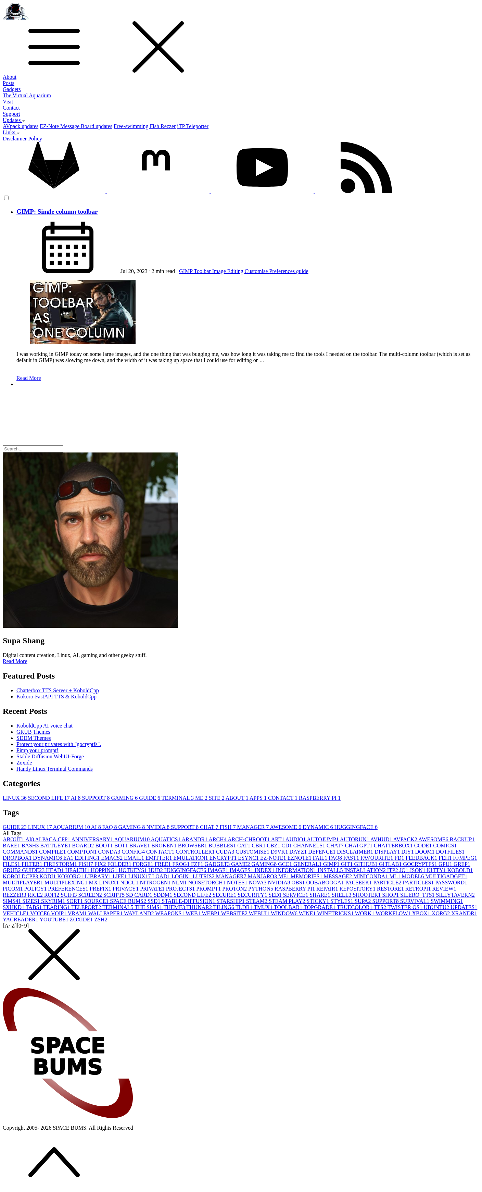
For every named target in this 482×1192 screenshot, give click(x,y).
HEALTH (78, 870)
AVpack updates (20, 126)
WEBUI (260, 913)
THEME (174, 907)
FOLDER (119, 864)
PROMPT (209, 889)
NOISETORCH (207, 882)
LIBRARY (99, 876)
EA (69, 858)
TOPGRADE (320, 907)
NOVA (258, 882)
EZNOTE (300, 858)
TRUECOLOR (355, 907)
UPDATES (464, 907)
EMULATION (191, 858)
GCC (285, 864)
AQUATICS (166, 839)
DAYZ (298, 852)
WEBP (211, 913)
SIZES (31, 901)
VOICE (40, 913)
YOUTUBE (54, 919)
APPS (259, 798)
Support (11, 114)
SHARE (320, 895)
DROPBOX (18, 858)
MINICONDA (371, 876)
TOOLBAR (289, 907)
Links (11, 132)
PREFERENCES (68, 889)
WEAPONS (170, 913)
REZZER (15, 895)
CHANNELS (310, 845)
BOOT (104, 845)
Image (219, 271)
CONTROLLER (196, 852)
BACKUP (462, 839)
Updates (14, 120)
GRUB (12, 870)
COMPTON (82, 852)
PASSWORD (451, 882)
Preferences (282, 271)
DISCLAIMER (356, 852)
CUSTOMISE (253, 852)
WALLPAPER (106, 913)
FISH (228, 827)
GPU (446, 864)
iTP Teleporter (192, 126)
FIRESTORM (60, 864)
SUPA (363, 901)
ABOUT (238, 798)
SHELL (342, 895)
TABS (34, 907)
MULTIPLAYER (24, 882)
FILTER (33, 864)
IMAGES (242, 870)
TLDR (245, 907)
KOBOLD (460, 870)
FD (399, 858)
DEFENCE (322, 852)
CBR (259, 845)
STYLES (342, 901)
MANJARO (263, 876)
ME (202, 798)
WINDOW (285, 913)
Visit (8, 101)
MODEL (413, 876)
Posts (8, 83)
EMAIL (134, 858)
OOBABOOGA (325, 882)
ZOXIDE (82, 919)
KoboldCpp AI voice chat (44, 726)
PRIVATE (153, 889)
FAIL (321, 858)
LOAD (161, 876)
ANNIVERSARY (92, 839)
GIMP (186, 271)
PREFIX (101, 889)
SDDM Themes (33, 738)
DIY (408, 852)
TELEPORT (86, 907)
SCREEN (90, 895)
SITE (217, 798)
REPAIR (327, 889)
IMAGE (218, 870)
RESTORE (391, 889)
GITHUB (366, 864)
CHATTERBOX (394, 845)
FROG (181, 864)
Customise (257, 271)
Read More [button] (15, 661)
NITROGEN (156, 882)
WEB (194, 913)
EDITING (88, 858)
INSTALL (331, 870)
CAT (244, 845)
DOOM (425, 852)
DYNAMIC (318, 827)
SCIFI (69, 895)
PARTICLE (388, 882)
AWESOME (286, 827)
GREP (462, 864)
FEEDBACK (422, 858)
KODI (48, 876)
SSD (155, 901)
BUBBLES (222, 845)
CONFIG (134, 852)
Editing (236, 271)
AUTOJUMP (323, 839)
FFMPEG (465, 858)
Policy (35, 138)
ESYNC (249, 858)
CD (287, 845)
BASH (31, 845)
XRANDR (464, 913)
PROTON (235, 889)
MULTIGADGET (446, 876)
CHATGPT (359, 845)
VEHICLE (16, 913)
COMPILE (53, 852)
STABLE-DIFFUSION (189, 901)
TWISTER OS (406, 907)
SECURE (225, 895)
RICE (35, 895)
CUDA (226, 852)
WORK (365, 913)
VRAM (78, 913)
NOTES (238, 882)
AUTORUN (355, 839)
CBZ (274, 845)
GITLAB (391, 864)
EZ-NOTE (274, 858)
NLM (180, 882)
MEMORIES (307, 876)
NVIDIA (158, 827)
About (9, 77)
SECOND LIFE (49, 798)
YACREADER (21, 919)
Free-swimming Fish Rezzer (145, 126)
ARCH (218, 839)
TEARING (57, 907)
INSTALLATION (365, 870)
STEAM (257, 901)
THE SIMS (149, 907)
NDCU (130, 882)
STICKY (319, 901)
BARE (12, 845)
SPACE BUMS (129, 901)
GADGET (217, 864)
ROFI (52, 895)
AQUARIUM (72, 827)
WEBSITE (235, 913)
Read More (28, 378)
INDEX (265, 870)
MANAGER (253, 827)
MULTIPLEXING (67, 882)
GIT (347, 864)
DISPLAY (388, 852)
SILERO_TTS (418, 895)
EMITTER (159, 858)
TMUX (264, 907)
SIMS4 (12, 901)
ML (395, 876)
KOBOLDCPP (21, 876)
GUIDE (150, 798)
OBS (298, 882)
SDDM (164, 895)
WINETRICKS (336, 913)
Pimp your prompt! (37, 750)
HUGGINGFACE (356, 827)
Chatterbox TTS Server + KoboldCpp (57, 690)
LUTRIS (204, 876)
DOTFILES (450, 852)
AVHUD (381, 839)
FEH (446, 858)
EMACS (112, 858)
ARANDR (195, 839)
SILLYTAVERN (455, 895)
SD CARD (140, 895)
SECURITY (253, 895)
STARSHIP (231, 901)
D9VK (280, 852)
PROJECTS (181, 889)
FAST (351, 858)
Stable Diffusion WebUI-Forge (50, 756)
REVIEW (444, 889)
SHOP (391, 895)
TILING (224, 907)
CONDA (110, 852)
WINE (308, 913)
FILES (12, 864)
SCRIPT (114, 895)
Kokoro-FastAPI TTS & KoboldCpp (56, 696)
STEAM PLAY (288, 901)
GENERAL (308, 864)
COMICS (445, 845)
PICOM (13, 889)
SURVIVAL (415, 901)
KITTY (437, 870)
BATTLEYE (56, 845)
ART (278, 839)
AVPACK (405, 839)
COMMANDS (21, 852)
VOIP (59, 913)
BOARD (83, 845)
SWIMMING (447, 901)
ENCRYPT (224, 858)
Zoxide (24, 763)
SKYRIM (53, 901)
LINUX (15, 798)
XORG (441, 913)
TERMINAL (178, 798)
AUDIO (296, 839)
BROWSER (193, 845)
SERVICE (296, 895)
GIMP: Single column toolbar (57, 211)
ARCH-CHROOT (249, 839)
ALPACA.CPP (53, 839)
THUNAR (199, 907)
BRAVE (140, 845)
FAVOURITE (377, 858)
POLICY (36, 889)
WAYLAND (139, 913)
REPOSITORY (358, 889)
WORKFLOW (394, 913)
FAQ (110, 827)
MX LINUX (104, 882)
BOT (121, 845)
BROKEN (164, 845)
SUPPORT (96, 798)
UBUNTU (437, 907)
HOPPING (104, 870)
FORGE (144, 864)
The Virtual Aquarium (27, 95)
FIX (100, 864)
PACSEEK (359, 882)
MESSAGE (338, 876)
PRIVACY (126, 889)
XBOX (421, 913)
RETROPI (418, 889)
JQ (404, 870)
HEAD (55, 870)
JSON (418, 870)
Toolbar (203, 271)
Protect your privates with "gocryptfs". (58, 744)
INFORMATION (297, 870)
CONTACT (283, 798)
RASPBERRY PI (320, 798)
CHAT (210, 827)
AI (76, 798)
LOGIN (182, 876)
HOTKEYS (134, 870)
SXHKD (14, 907)
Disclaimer (15, 138)
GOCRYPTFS (421, 864)
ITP (393, 870)
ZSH (100, 919)
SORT (75, 901)
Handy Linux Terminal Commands (54, 769)
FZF (198, 864)
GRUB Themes (33, 732)
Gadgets (12, 89)
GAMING (125, 798)
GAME (241, 864)
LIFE (120, 876)
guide (302, 271)
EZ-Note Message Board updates (76, 126)
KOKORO (71, 876)
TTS (380, 907)
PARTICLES (419, 882)
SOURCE (97, 901)
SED (276, 895)
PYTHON (261, 889)
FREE (163, 864)
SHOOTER (367, 895)
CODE (423, 845)
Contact (11, 108)
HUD (156, 870)
